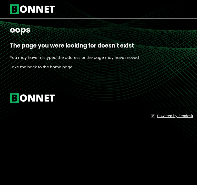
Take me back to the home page (41, 67)
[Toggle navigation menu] (178, 9)
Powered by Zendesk (175, 116)
